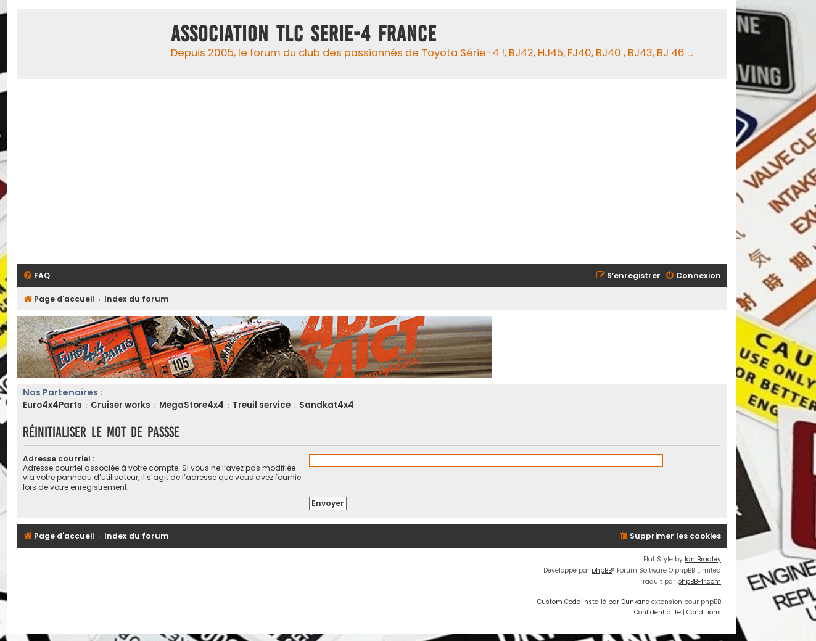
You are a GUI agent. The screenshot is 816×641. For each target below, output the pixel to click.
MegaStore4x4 (191, 405)
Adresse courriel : (58, 458)
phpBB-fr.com (699, 581)
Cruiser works (120, 405)
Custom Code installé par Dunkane (593, 601)
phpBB (601, 570)
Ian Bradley (703, 559)
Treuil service (262, 405)
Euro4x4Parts (52, 405)
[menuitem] (36, 276)
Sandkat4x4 (326, 405)
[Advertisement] (387, 171)
